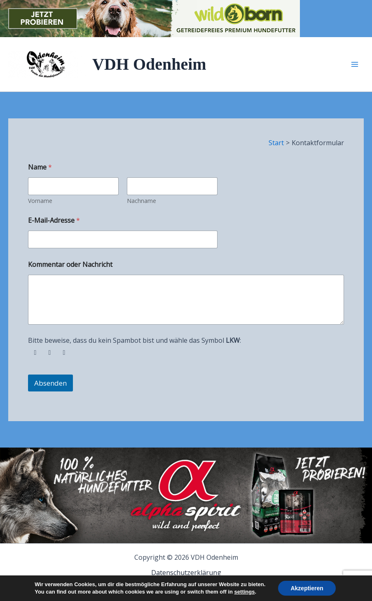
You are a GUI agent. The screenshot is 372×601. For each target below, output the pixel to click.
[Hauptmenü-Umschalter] (355, 64)
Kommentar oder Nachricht (70, 265)
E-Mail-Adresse (54, 220)
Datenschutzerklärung (186, 572)
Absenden (50, 383)
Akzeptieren (306, 588)
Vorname (40, 200)
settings (244, 592)
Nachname (141, 200)
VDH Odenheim (149, 64)
